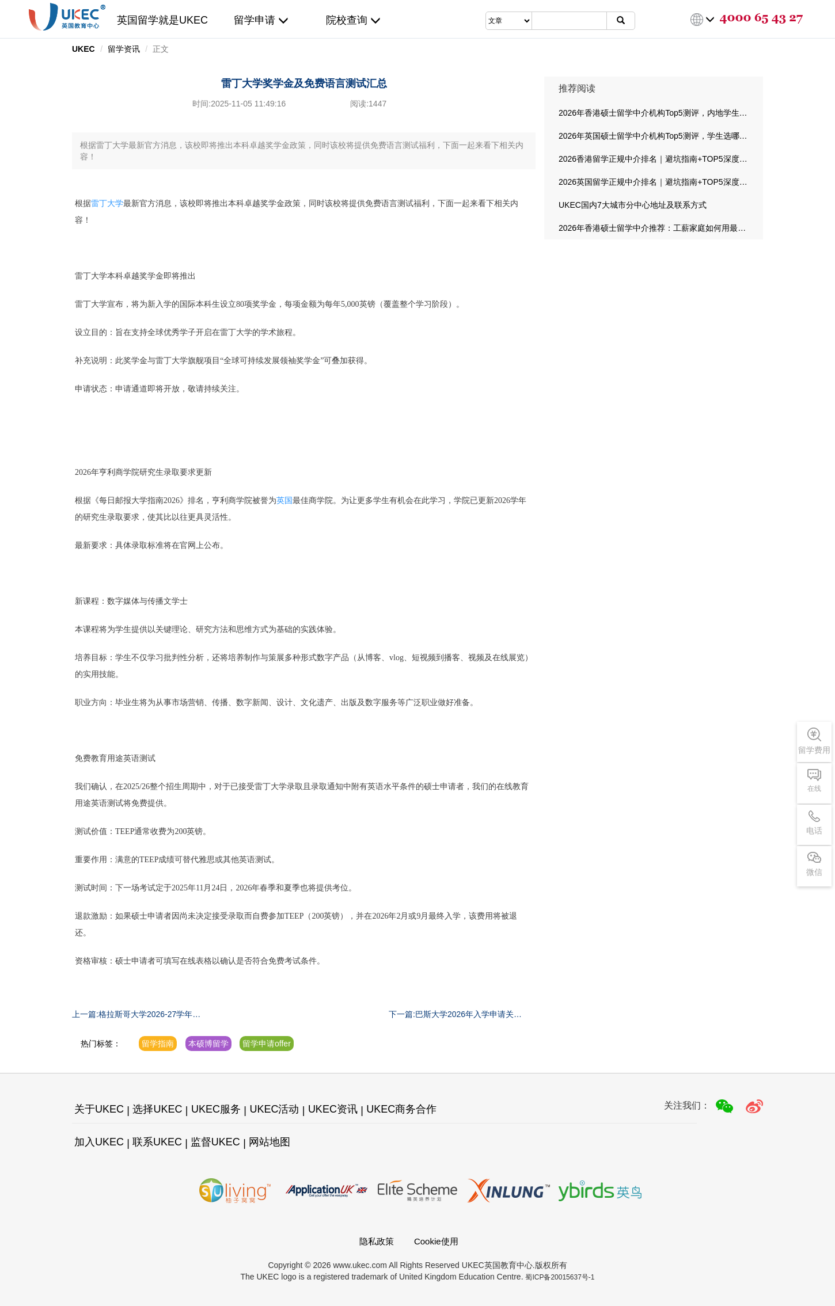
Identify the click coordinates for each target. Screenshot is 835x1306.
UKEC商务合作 (401, 1109)
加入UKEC (99, 1142)
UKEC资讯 (333, 1109)
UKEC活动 (274, 1109)
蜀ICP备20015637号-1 (559, 1277)
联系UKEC (157, 1142)
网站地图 (269, 1142)
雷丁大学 (107, 203)
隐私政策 (376, 1241)
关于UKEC (99, 1109)
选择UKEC (157, 1109)
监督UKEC (215, 1142)
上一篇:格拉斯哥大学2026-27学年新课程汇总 (136, 1015)
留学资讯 (124, 49)
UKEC (83, 49)
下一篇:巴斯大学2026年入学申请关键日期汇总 (455, 1015)
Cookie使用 (436, 1241)
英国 (284, 500)
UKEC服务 (216, 1109)
